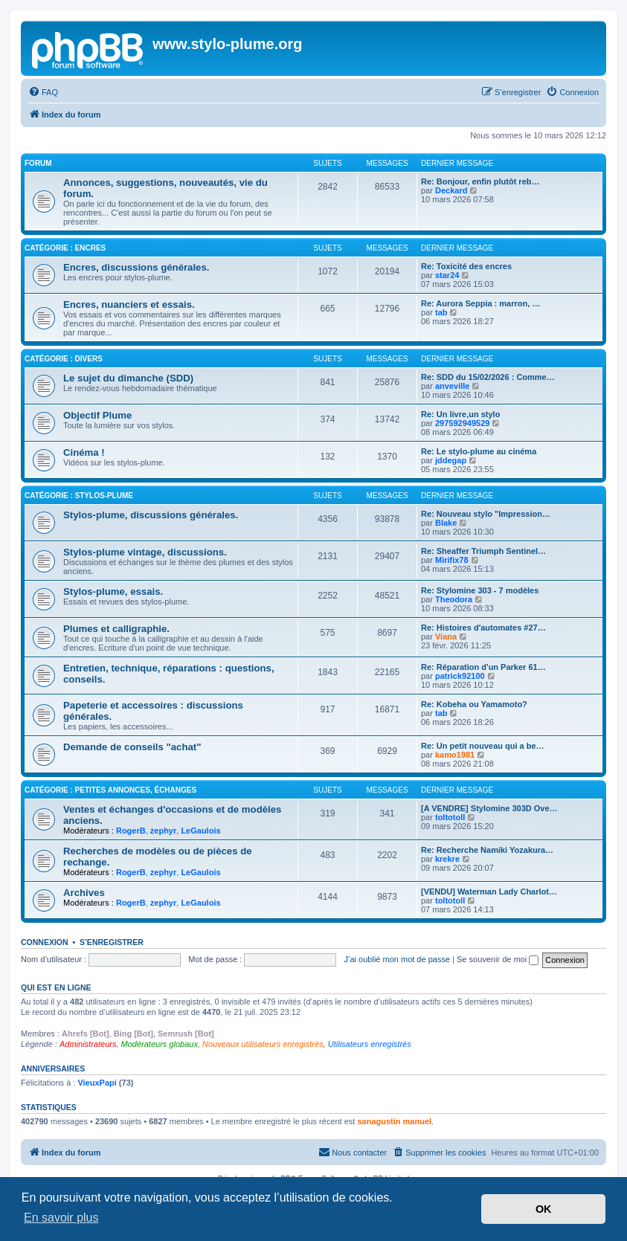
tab (441, 312)
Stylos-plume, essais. (113, 591)
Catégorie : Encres (65, 248)
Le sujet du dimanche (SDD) (128, 378)
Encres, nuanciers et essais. (129, 304)
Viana (446, 636)
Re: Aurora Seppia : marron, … (480, 303)
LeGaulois (200, 830)
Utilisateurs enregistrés (369, 1043)
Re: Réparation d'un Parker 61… (483, 667)
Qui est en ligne (56, 987)
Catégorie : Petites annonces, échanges (110, 790)
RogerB (131, 830)
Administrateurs (88, 1043)
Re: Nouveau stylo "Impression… (485, 513)
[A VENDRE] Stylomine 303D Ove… (489, 808)
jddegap (450, 460)
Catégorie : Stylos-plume (79, 495)
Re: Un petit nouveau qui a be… (482, 745)
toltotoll (450, 817)
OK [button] (544, 1209)
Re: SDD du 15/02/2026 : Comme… (488, 377)
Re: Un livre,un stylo (460, 414)
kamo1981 (455, 754)
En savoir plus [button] (61, 1217)
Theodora (453, 599)
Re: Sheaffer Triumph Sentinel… (483, 551)
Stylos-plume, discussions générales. (150, 514)
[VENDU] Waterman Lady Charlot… (489, 891)
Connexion (44, 942)
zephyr (163, 830)
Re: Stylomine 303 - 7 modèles (479, 590)
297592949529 (462, 423)
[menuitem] (43, 92)
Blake (446, 522)
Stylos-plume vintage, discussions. (145, 552)
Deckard (451, 190)
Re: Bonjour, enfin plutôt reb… (480, 181)
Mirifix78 (452, 559)
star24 (447, 275)
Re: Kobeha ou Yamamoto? (474, 704)
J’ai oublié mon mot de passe (397, 959)
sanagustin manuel (394, 1121)
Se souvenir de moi (497, 959)
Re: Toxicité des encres (466, 266)
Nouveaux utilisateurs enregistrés (263, 1043)
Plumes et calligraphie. (116, 628)
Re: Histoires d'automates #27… (483, 627)
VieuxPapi (96, 1082)
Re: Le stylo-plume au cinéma (478, 451)
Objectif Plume (97, 415)
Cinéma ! (84, 452)
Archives (84, 892)
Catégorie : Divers (64, 359)
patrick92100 (460, 675)
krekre (447, 858)
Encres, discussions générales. (136, 267)
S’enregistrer (112, 942)
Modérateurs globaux (159, 1043)
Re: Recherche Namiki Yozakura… (487, 849)
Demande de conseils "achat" (132, 746)
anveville (452, 385)
